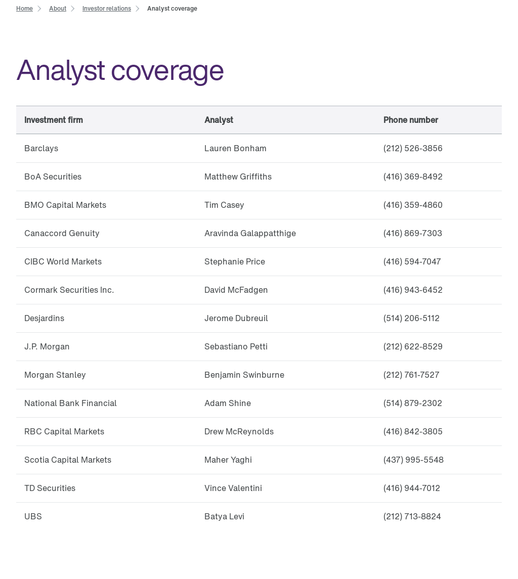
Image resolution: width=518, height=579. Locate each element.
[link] (24, 8)
